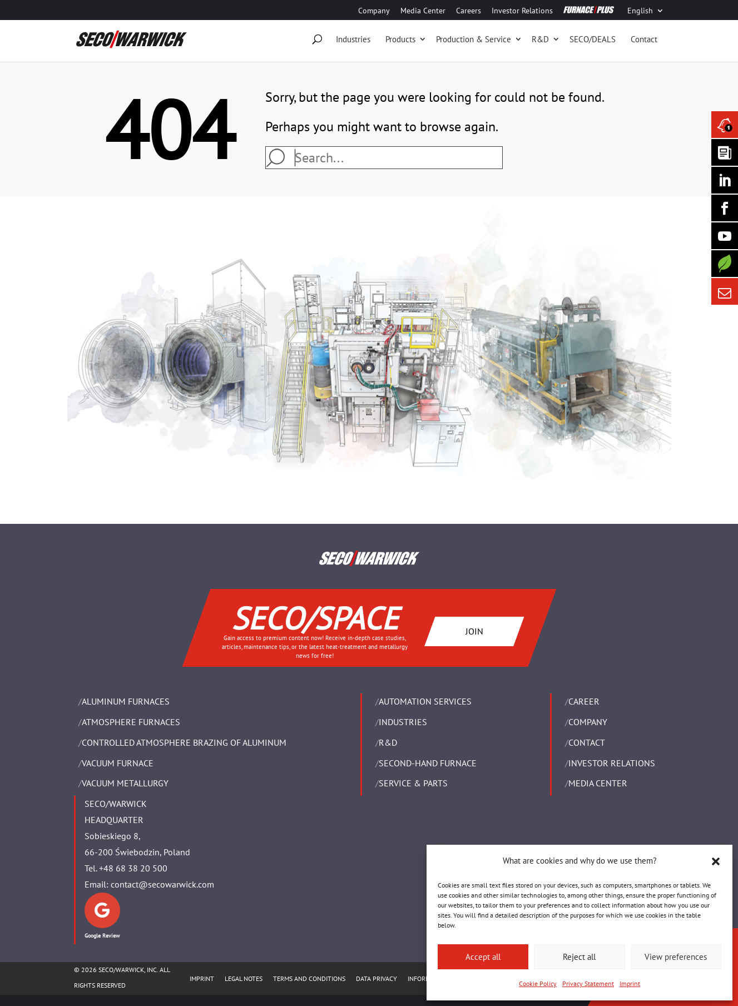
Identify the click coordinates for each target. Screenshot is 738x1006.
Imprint (630, 983)
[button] (715, 861)
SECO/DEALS (592, 39)
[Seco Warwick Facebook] (724, 208)
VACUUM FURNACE (117, 763)
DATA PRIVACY (376, 978)
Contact (644, 39)
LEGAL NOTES (243, 978)
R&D (540, 39)
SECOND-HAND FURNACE (428, 763)
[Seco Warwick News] (724, 124)
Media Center (422, 11)
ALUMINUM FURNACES (126, 701)
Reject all (579, 957)
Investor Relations (522, 11)
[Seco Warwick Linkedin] (724, 180)
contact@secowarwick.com (162, 884)
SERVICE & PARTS (413, 783)
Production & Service (473, 39)
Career (584, 701)
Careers (468, 11)
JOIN (474, 630)
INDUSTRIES (403, 721)
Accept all (483, 957)
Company (374, 11)
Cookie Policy (538, 983)
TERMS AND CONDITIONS (309, 978)
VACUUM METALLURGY (125, 783)
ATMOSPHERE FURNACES (131, 721)
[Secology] (724, 263)
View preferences (676, 957)
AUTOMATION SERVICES (425, 701)
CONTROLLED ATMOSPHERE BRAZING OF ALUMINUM (184, 742)
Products (400, 39)
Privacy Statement (588, 983)
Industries (353, 39)
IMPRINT (202, 978)
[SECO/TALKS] (724, 235)
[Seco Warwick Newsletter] (724, 152)
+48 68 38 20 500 (133, 868)
